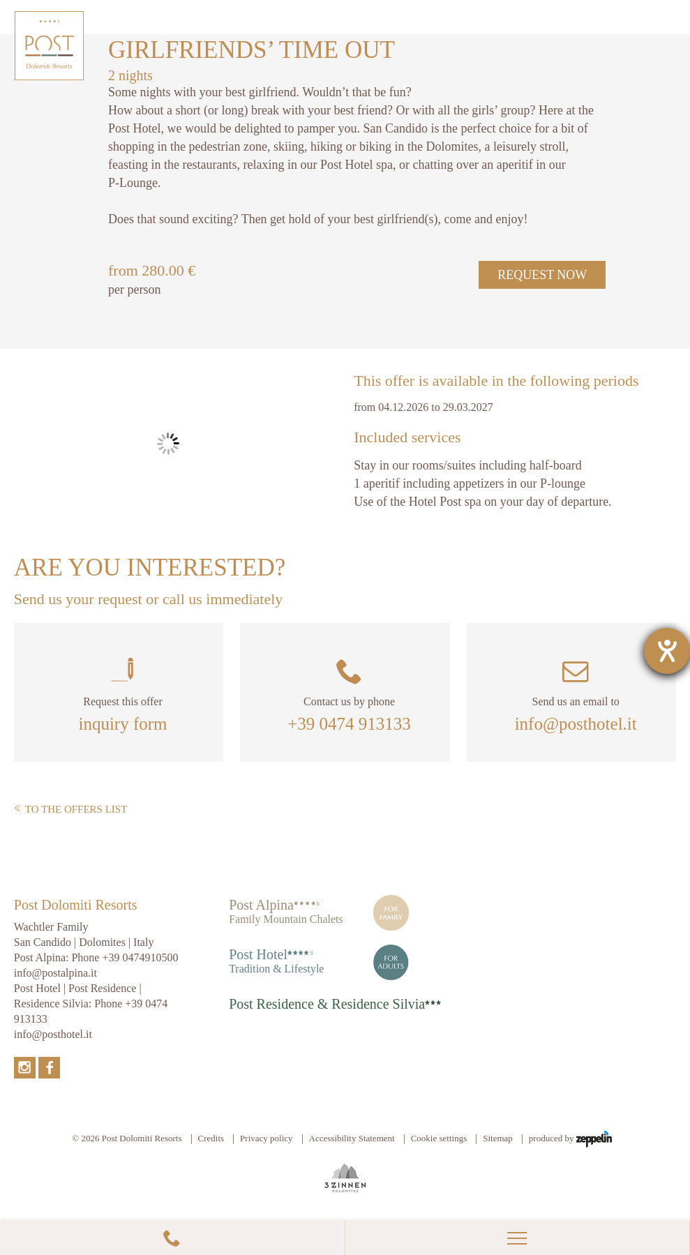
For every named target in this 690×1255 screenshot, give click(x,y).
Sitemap (498, 1138)
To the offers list (71, 809)
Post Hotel (258, 954)
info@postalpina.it (55, 973)
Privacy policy (266, 1138)
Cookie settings (439, 1138)
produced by (570, 1139)
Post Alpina (261, 904)
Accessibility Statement (352, 1138)
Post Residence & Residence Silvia (327, 1004)
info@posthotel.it (576, 723)
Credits (211, 1138)
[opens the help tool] (667, 651)
